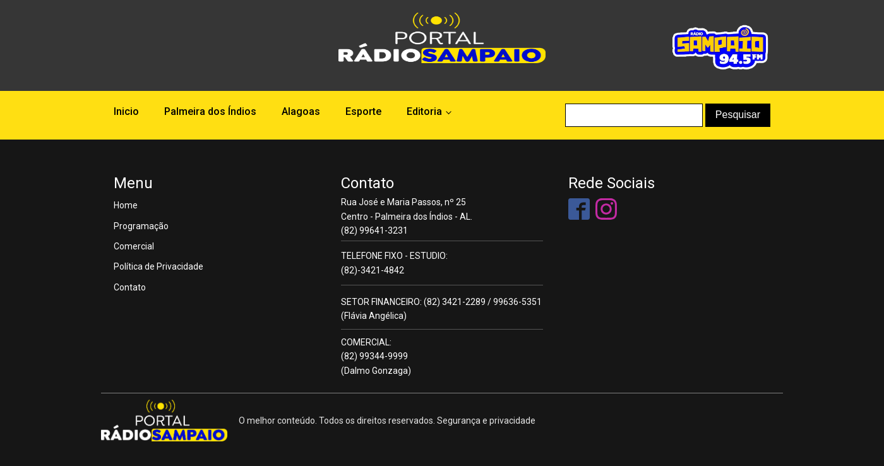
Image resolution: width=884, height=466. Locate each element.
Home (126, 205)
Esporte (363, 111)
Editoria (424, 111)
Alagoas (301, 111)
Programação (141, 226)
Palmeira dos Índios (210, 111)
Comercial (134, 246)
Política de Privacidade (158, 266)
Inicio (126, 111)
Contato (130, 287)
